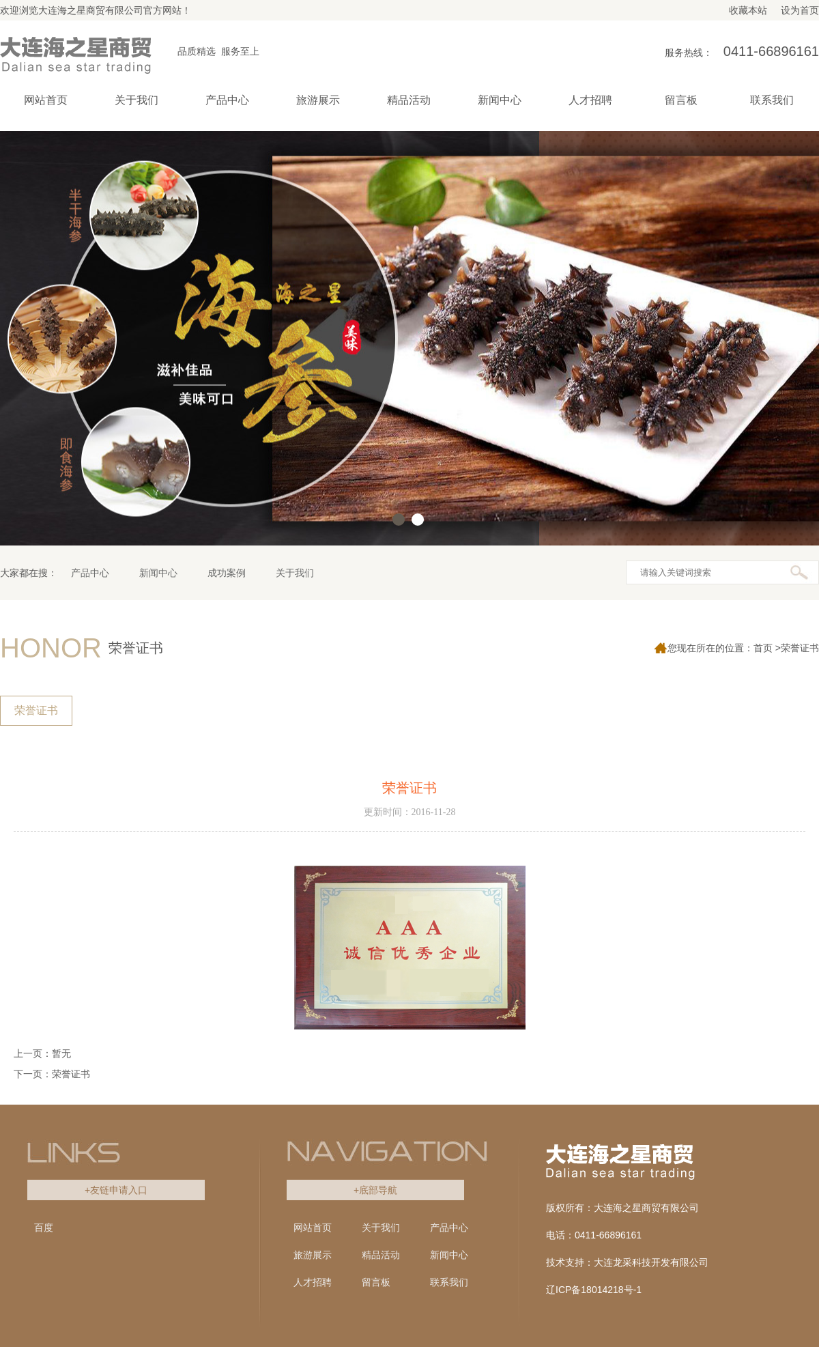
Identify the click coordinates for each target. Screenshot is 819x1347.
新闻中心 (158, 572)
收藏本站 (748, 10)
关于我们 (295, 572)
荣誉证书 (36, 710)
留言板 (376, 1282)
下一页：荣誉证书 (52, 1073)
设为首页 (800, 10)
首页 (763, 647)
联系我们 (449, 1282)
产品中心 (90, 572)
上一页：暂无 (42, 1053)
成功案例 (226, 572)
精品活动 (381, 1254)
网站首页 (46, 100)
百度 (43, 1227)
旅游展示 (312, 1254)
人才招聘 (312, 1282)
